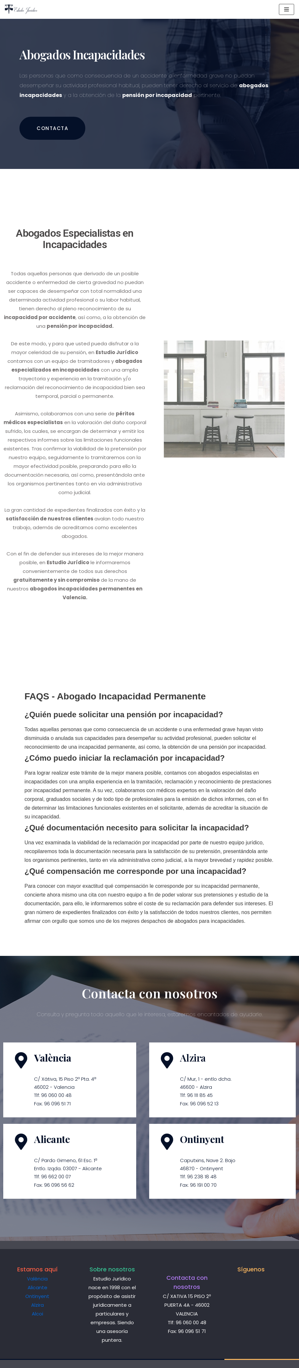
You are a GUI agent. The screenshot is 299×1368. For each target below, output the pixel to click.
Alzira (37, 1305)
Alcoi (37, 1313)
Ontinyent (37, 1296)
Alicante (37, 1287)
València (37, 1278)
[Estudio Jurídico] (24, 9)
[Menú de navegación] (286, 9)
